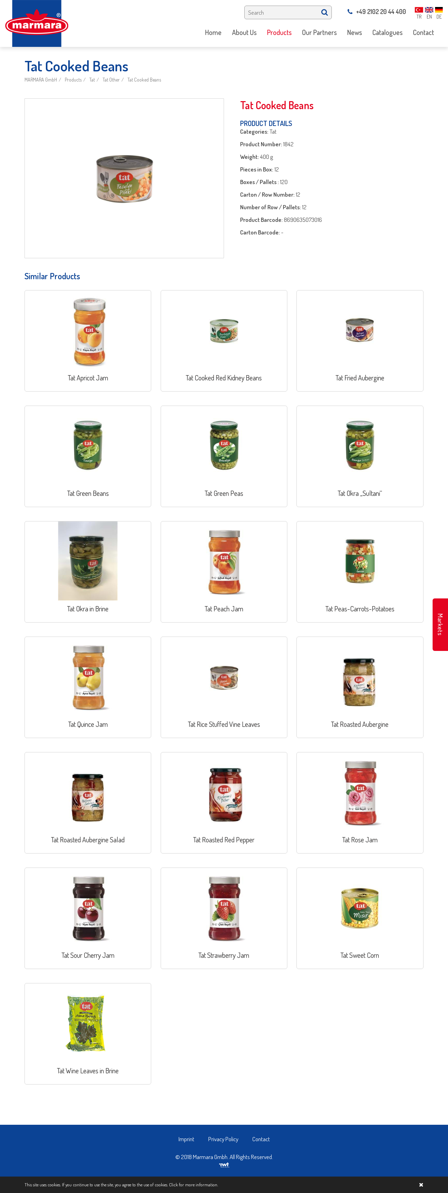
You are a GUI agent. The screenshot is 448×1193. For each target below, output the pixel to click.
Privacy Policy (223, 1139)
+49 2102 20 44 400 (377, 11)
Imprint (186, 1139)
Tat (92, 80)
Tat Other (111, 80)
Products (73, 80)
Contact (261, 1139)
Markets (440, 624)
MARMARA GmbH (40, 80)
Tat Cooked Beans (144, 80)
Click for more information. (193, 1184)
